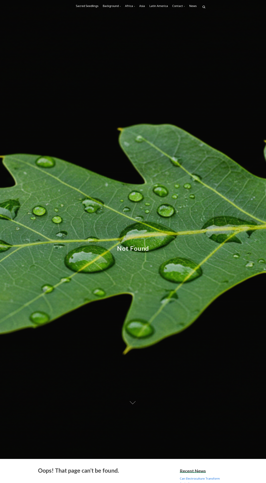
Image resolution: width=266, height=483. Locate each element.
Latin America (169, 7)
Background (114, 7)
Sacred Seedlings (88, 7)
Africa (135, 7)
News (209, 7)
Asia (151, 7)
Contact (191, 7)
